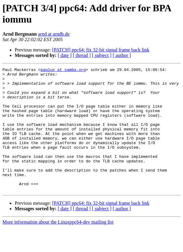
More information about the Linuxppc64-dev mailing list (57, 246)
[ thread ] (82, 55)
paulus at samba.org (63, 70)
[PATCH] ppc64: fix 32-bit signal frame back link (100, 49)
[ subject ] (102, 55)
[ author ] (122, 55)
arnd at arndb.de (54, 34)
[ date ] (64, 55)
